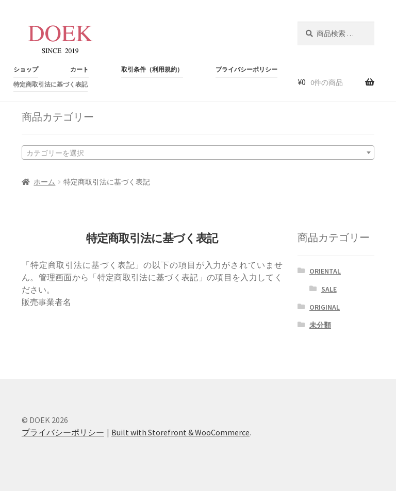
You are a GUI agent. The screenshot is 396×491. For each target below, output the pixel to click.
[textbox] (198, 152)
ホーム (44, 182)
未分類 (320, 325)
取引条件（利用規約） (152, 69)
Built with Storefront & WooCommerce (180, 432)
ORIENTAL (325, 271)
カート (79, 69)
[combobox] (198, 152)
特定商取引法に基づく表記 (50, 84)
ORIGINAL (324, 307)
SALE (329, 289)
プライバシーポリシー (246, 69)
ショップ (25, 69)
